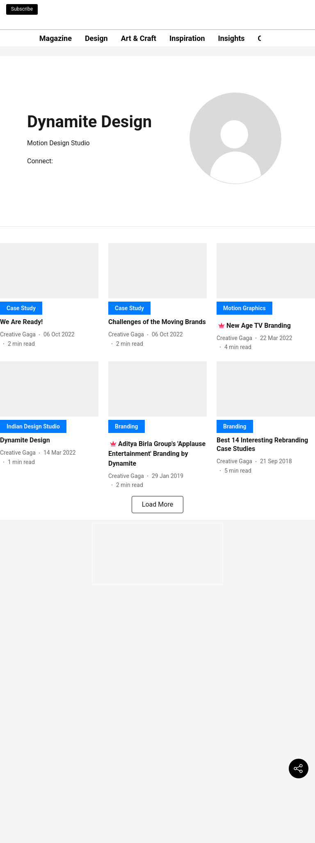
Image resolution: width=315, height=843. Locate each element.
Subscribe (22, 9)
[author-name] (19, 334)
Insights (231, 38)
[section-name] (21, 308)
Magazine (55, 38)
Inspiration (187, 38)
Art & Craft (138, 38)
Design (96, 38)
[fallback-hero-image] (49, 270)
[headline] (49, 322)
